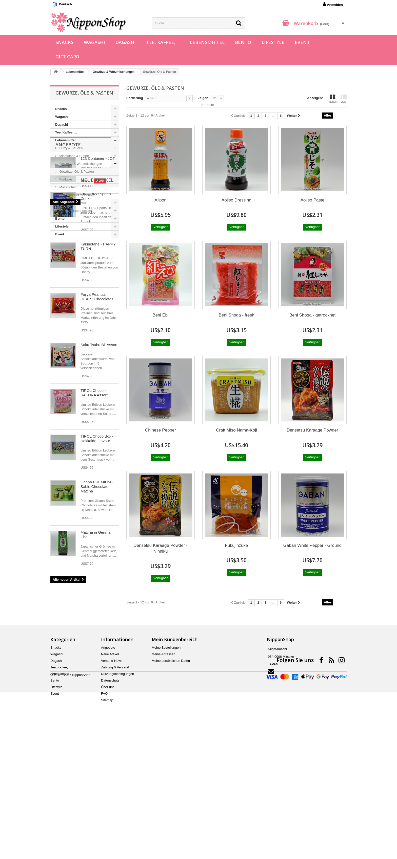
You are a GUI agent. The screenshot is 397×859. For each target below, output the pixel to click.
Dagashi (125, 42)
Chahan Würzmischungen (77, 195)
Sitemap (107, 827)
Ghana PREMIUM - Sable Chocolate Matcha (97, 635)
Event (302, 42)
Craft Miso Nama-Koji (236, 430)
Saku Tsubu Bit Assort (99, 494)
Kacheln (332, 98)
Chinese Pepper (160, 430)
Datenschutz (110, 807)
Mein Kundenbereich (174, 766)
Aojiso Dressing (236, 200)
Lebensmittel (207, 42)
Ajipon (160, 200)
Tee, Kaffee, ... (163, 42)
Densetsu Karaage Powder (312, 430)
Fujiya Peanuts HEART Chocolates (97, 445)
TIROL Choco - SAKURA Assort (94, 541)
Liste (344, 98)
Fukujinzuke (236, 545)
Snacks (64, 42)
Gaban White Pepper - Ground (312, 545)
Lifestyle (273, 42)
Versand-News (112, 787)
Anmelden (333, 4)
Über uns (107, 814)
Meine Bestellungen (166, 774)
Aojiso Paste (313, 200)
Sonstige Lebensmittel (75, 211)
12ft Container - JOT (98, 267)
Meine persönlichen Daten (171, 787)
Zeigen (203, 98)
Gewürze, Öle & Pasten (76, 171)
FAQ (104, 820)
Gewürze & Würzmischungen (80, 164)
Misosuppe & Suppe (73, 156)
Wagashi (94, 42)
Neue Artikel (71, 329)
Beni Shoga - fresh (236, 315)
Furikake (65, 179)
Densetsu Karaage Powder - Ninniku (160, 548)
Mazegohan (67, 187)
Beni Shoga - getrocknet (312, 315)
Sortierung (134, 98)
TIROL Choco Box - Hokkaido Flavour (97, 587)
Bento (243, 42)
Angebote (68, 254)
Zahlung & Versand (115, 794)
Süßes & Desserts (72, 203)
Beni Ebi (160, 315)
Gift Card (67, 57)
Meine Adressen (163, 781)
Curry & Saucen (70, 148)
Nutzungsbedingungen (117, 801)
